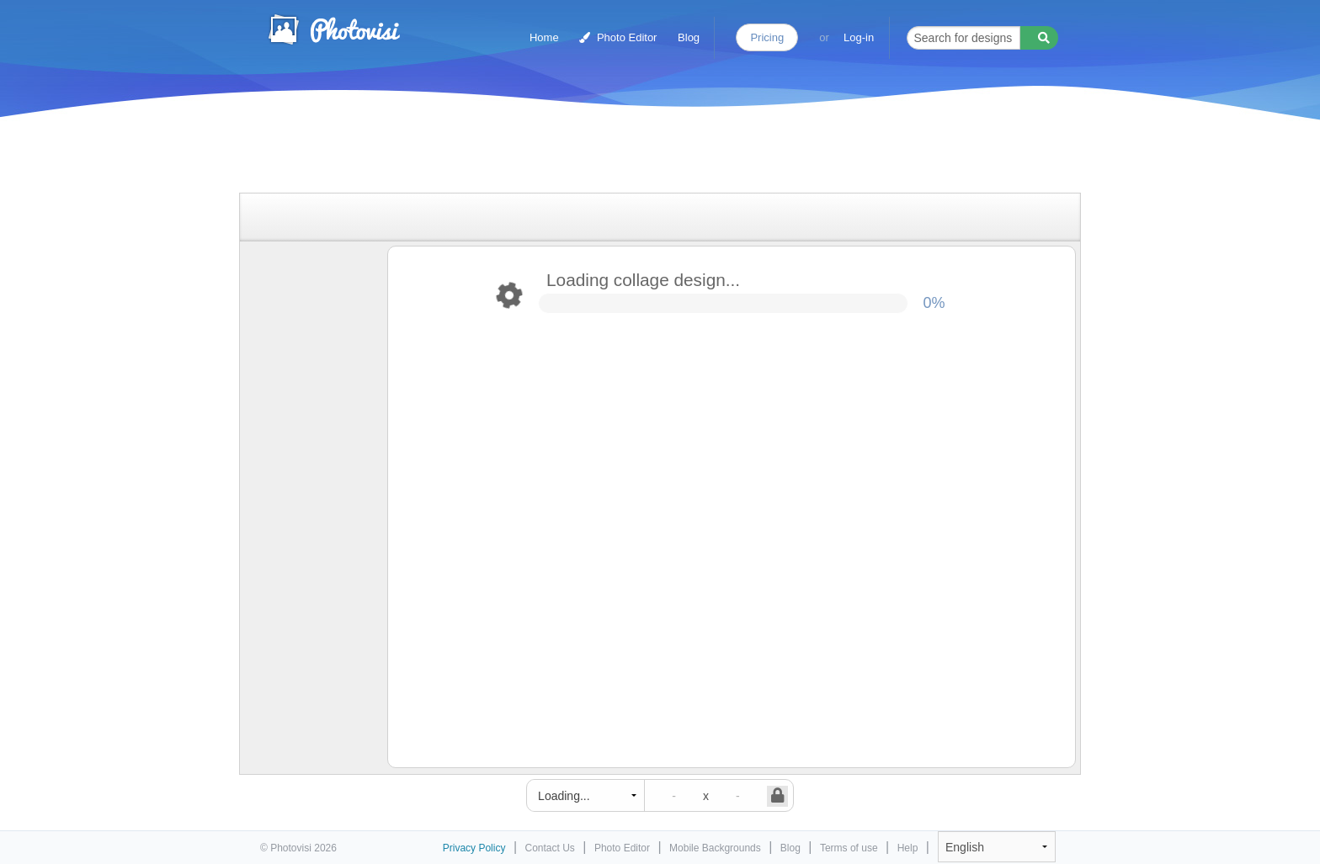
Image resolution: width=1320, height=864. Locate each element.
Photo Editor (618, 37)
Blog (689, 37)
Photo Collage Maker (333, 29)
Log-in (859, 37)
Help (907, 848)
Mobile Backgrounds (715, 848)
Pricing (767, 37)
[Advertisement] (642, 153)
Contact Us (550, 848)
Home (544, 37)
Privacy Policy (474, 848)
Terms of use (849, 848)
